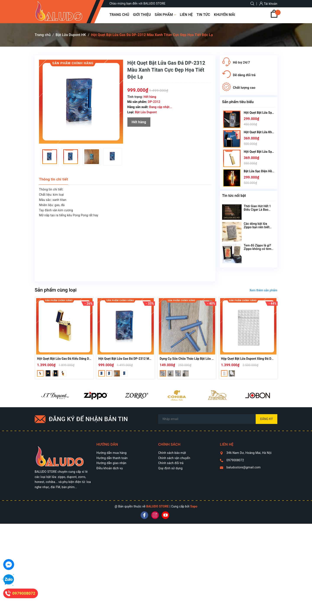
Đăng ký (266, 419)
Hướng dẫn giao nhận (111, 463)
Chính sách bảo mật (172, 453)
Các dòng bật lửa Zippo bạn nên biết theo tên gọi (257, 227)
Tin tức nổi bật (234, 195)
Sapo (193, 506)
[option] (49, 156)
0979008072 (235, 460)
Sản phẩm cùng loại (55, 290)
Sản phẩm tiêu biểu (238, 102)
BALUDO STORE (157, 506)
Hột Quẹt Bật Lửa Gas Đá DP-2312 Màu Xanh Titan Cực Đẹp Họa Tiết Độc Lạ (150, 358)
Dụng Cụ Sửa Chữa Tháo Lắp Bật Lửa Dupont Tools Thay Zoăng (203, 358)
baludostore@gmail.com (243, 467)
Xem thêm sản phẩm (263, 290)
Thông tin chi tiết (53, 179)
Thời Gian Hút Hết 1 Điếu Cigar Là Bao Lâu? (257, 209)
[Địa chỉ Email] (217, 419)
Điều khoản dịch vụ (109, 468)
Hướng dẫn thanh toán (112, 458)
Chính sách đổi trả (171, 463)
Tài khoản (268, 3)
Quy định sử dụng (170, 468)
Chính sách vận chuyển (174, 458)
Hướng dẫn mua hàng (111, 453)
